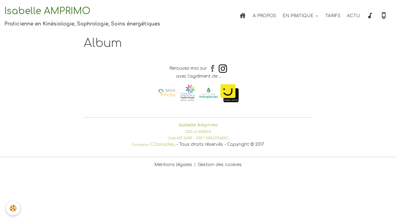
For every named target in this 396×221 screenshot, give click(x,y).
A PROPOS (264, 16)
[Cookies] (13, 208)
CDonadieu (162, 144)
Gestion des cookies (220, 164)
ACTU (353, 16)
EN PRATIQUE (299, 16)
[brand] (82, 16)
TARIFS (332, 16)
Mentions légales (173, 164)
